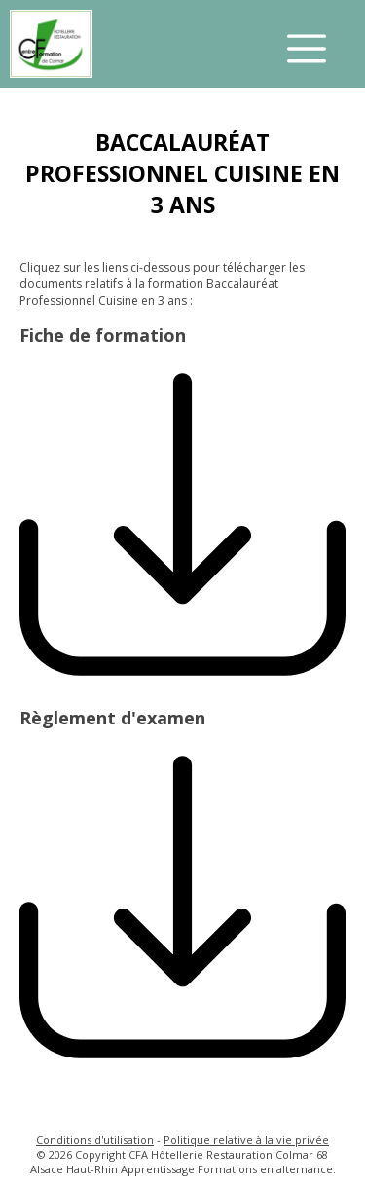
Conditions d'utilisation (95, 1139)
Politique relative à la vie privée (246, 1139)
